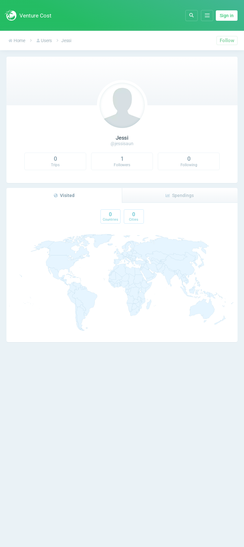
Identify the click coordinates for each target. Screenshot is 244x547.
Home (16, 40)
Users (44, 40)
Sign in (227, 15)
